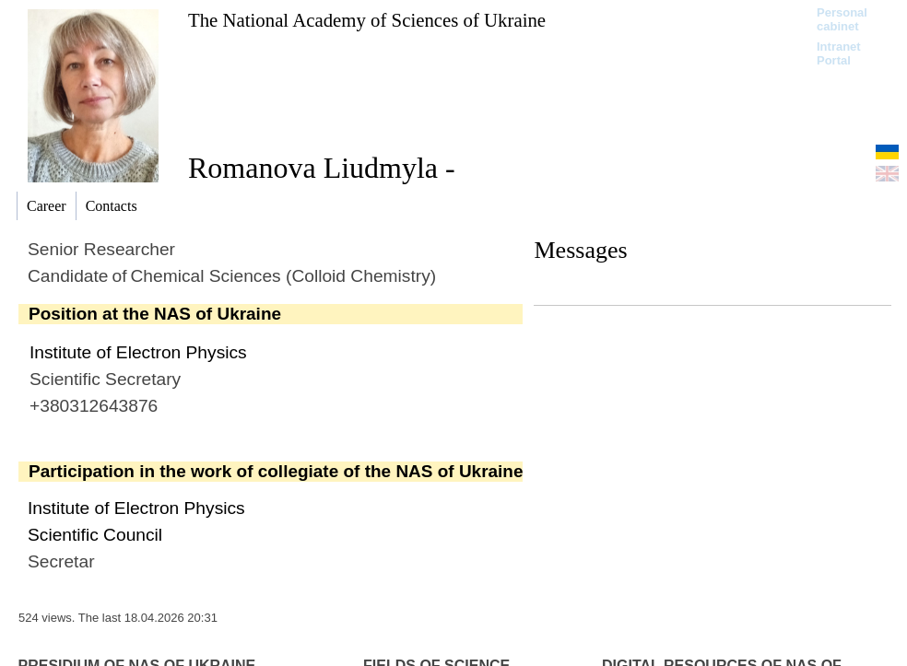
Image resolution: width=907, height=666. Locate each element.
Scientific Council (95, 534)
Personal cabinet (842, 19)
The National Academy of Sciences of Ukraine (367, 19)
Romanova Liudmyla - (321, 167)
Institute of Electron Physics (138, 352)
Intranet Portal (839, 53)
